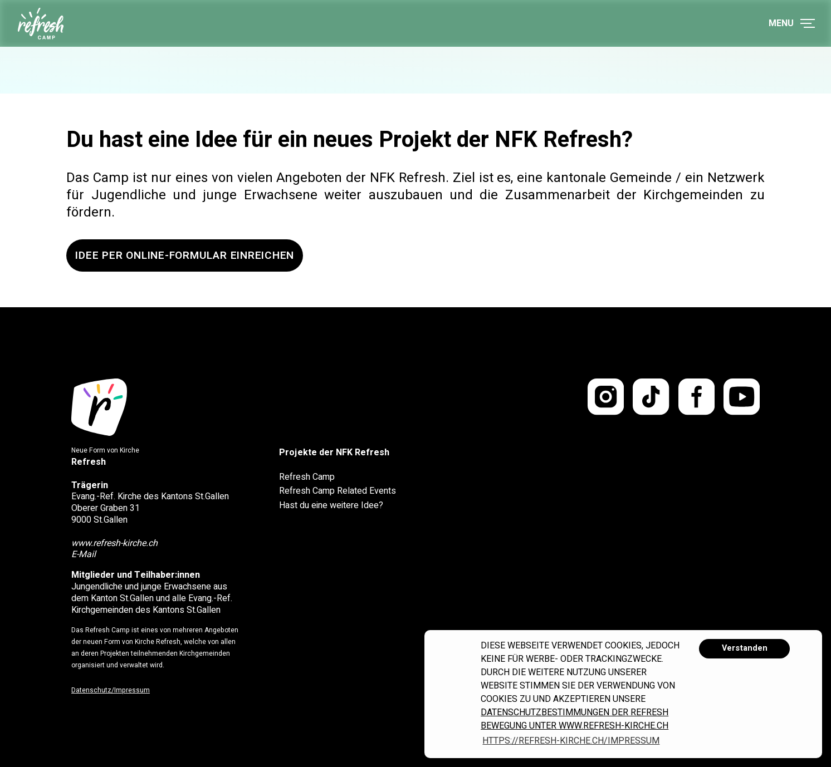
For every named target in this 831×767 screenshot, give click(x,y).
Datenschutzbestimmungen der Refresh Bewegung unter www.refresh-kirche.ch (574, 719)
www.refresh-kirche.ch (114, 543)
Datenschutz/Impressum (110, 690)
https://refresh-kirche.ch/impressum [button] (570, 741)
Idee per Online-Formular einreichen (184, 255)
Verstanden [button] (745, 648)
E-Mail (83, 554)
